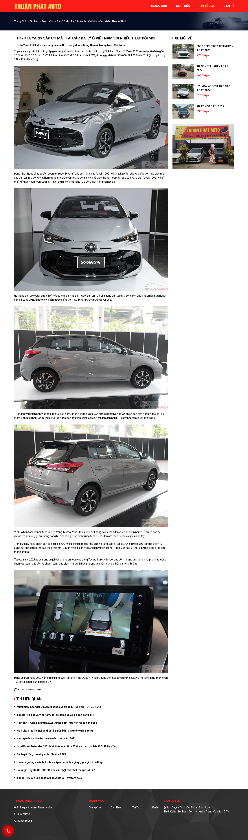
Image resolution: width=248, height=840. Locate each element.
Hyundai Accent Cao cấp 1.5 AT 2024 (213, 88)
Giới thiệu (116, 807)
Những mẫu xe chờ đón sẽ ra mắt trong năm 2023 (46, 738)
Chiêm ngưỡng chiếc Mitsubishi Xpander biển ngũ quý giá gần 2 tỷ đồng (60, 762)
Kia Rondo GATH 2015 (210, 106)
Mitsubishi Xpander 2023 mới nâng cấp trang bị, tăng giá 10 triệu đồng (59, 706)
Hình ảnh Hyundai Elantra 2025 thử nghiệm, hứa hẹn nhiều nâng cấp (57, 722)
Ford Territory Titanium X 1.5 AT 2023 (214, 48)
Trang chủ (95, 807)
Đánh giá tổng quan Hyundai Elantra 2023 (41, 754)
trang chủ (158, 6)
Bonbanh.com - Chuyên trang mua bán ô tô (203, 811)
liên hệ (229, 6)
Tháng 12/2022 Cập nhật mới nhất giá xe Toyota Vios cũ (50, 777)
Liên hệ (155, 807)
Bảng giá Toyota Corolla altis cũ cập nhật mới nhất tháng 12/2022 (56, 770)
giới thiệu (183, 6)
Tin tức (34, 21)
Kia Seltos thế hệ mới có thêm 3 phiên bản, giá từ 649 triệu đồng (55, 730)
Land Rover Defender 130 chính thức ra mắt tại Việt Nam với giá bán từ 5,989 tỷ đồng (67, 746)
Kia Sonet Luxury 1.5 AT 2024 (212, 68)
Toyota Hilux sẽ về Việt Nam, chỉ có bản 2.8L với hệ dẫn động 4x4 (55, 714)
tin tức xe (207, 6)
